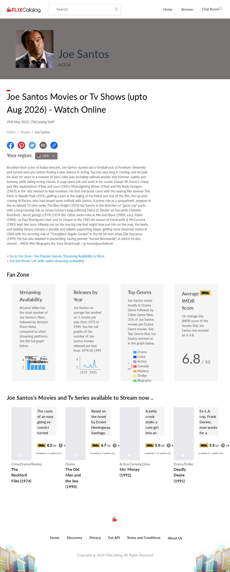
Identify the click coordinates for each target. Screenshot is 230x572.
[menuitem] (168, 9)
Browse (187, 9)
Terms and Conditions (144, 538)
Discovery (74, 538)
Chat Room (212, 9)
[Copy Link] (54, 145)
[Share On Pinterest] (21, 145)
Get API (114, 538)
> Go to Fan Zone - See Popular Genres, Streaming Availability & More (55, 256)
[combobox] (46, 156)
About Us (175, 538)
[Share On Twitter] (32, 145)
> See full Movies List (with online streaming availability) (45, 261)
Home (167, 9)
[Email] (43, 145)
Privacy (95, 538)
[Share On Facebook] (10, 145)
